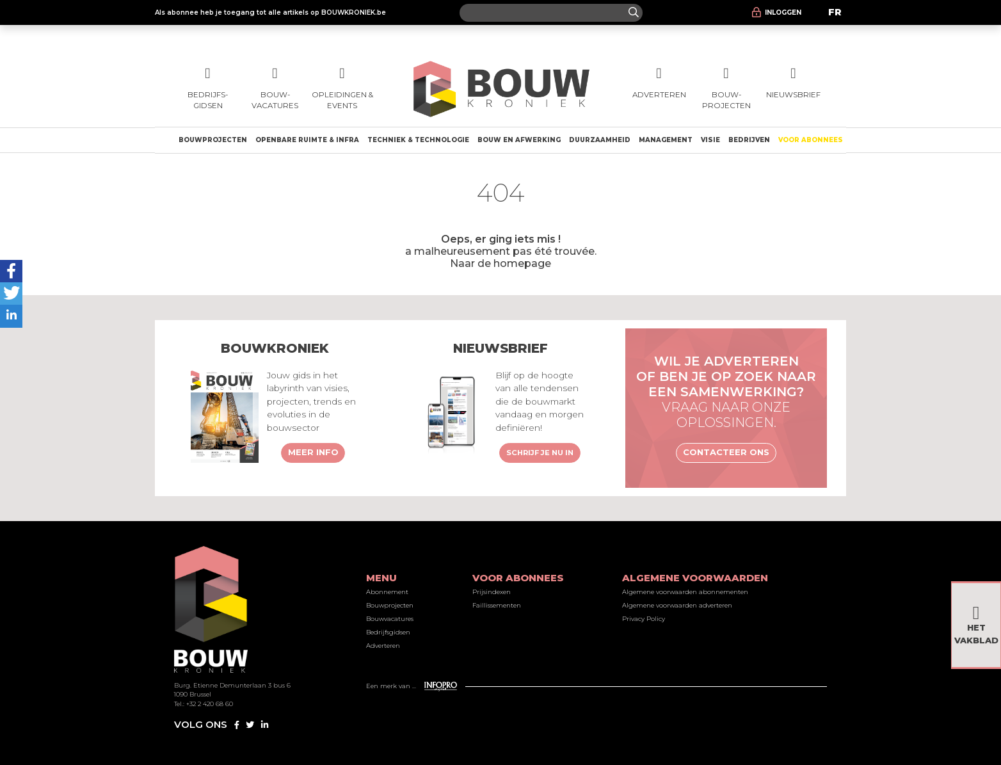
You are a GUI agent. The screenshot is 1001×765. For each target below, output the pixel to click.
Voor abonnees (810, 139)
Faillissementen (496, 605)
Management (666, 139)
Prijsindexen (491, 591)
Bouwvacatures (389, 618)
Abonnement (387, 591)
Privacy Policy (643, 618)
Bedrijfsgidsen (388, 632)
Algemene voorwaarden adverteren (677, 605)
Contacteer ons (726, 452)
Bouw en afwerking (519, 139)
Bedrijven (749, 139)
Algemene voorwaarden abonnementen (685, 591)
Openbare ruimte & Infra (307, 139)
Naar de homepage (500, 263)
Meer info (313, 452)
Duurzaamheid (599, 139)
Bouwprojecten (213, 139)
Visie (710, 139)
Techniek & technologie (418, 139)
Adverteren (383, 645)
